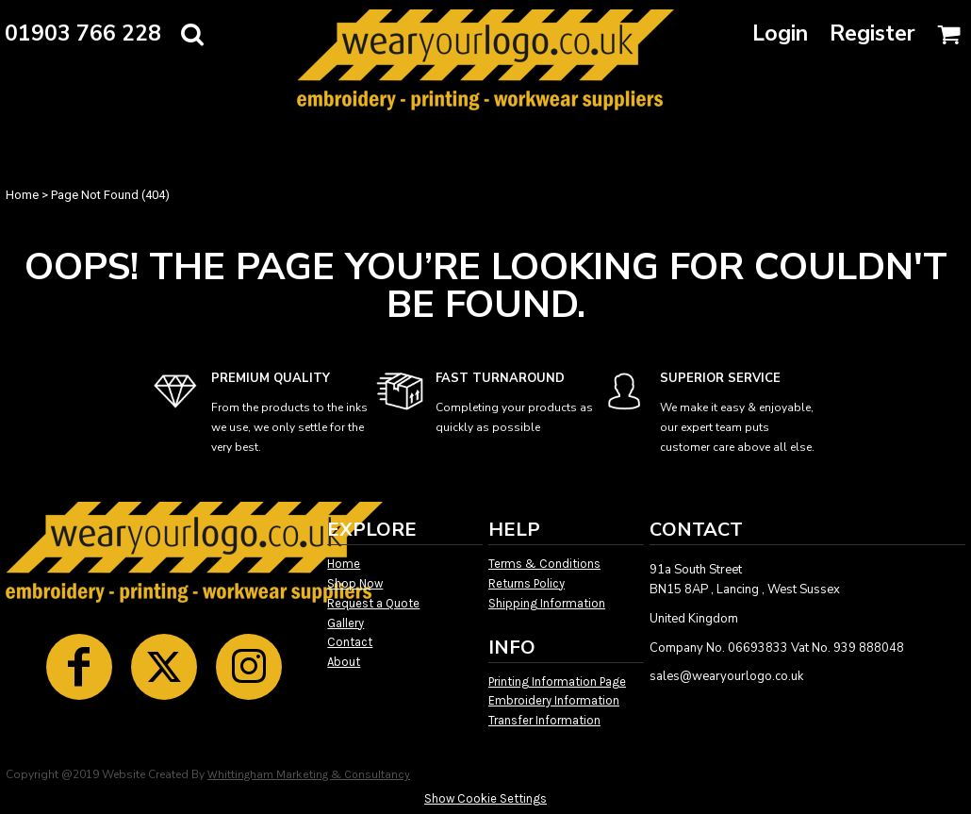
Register (872, 33)
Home (22, 195)
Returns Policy (526, 583)
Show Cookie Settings (485, 798)
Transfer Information (544, 720)
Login (780, 33)
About (343, 662)
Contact (349, 642)
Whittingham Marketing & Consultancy (308, 774)
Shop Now (355, 583)
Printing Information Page (557, 681)
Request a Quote (373, 603)
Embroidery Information (553, 700)
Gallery (345, 623)
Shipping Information (546, 603)
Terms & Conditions (544, 564)
